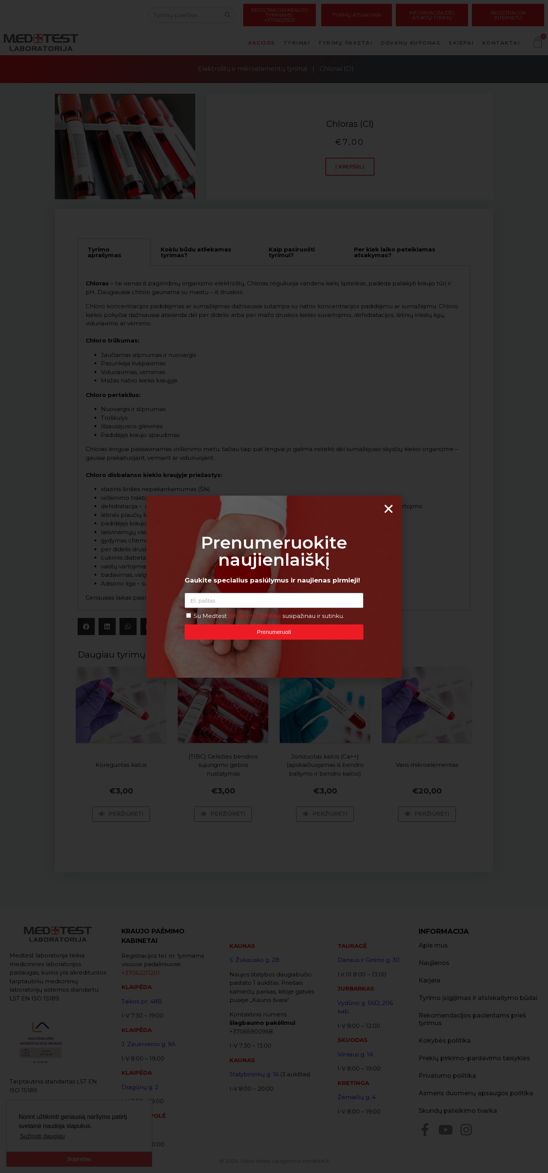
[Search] (227, 15)
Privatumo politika (447, 1075)
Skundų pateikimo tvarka (458, 1110)
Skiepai (461, 43)
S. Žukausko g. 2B (254, 959)
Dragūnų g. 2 (139, 1087)
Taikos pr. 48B (141, 1001)
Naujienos (434, 963)
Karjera (429, 980)
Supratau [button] (79, 1159)
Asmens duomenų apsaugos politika (476, 1093)
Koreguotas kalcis (121, 764)
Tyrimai (297, 43)
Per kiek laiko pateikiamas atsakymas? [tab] (394, 252)
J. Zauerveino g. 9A (148, 1044)
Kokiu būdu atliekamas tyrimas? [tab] (196, 252)
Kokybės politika (445, 1040)
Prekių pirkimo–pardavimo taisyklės (474, 1058)
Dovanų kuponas (410, 43)
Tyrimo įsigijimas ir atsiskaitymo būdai (478, 998)
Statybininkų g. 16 (254, 1074)
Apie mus (433, 945)
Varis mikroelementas (427, 764)
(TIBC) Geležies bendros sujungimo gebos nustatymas (223, 764)
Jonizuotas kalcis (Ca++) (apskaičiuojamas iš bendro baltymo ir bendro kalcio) (325, 764)
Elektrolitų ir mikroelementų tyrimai (252, 68)
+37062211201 (140, 972)
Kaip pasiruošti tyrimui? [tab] (292, 252)
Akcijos (261, 43)
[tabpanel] (274, 438)
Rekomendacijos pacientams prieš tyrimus (472, 1019)
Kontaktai (501, 43)
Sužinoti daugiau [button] (42, 1136)
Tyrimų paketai (345, 43)
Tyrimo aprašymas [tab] (104, 252)
